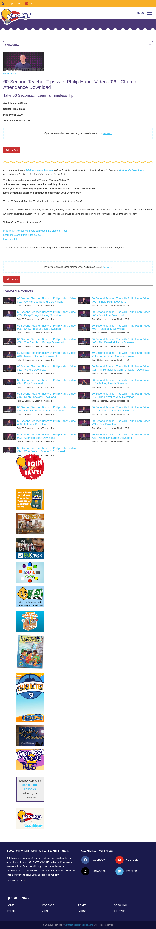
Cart (31, 3)
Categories (78, 45)
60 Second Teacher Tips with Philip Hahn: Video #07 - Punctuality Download (121, 327)
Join (19, 3)
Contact (119, 911)
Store (10, 911)
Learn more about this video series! (22, 234)
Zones (82, 905)
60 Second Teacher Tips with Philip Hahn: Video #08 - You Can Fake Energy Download (46, 341)
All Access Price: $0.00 (16, 120)
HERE (54, 870)
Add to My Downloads (132, 170)
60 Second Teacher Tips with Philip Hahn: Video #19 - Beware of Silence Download (121, 409)
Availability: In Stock (15, 103)
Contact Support (72, 925)
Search (4, 3)
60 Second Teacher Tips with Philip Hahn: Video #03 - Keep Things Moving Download (46, 313)
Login (11, 3)
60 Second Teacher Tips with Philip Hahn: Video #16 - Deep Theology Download (46, 395)
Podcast (48, 905)
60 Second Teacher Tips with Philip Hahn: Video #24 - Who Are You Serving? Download (46, 450)
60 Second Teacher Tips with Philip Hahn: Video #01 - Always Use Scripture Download (46, 300)
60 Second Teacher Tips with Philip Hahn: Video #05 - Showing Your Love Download (46, 327)
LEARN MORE (16, 881)
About (82, 911)
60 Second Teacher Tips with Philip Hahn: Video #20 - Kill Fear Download (46, 422)
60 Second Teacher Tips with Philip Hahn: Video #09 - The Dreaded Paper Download (121, 341)
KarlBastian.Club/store (21, 870)
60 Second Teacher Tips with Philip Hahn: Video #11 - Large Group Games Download (121, 354)
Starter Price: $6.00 (14, 108)
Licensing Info (10, 239)
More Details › (10, 73)
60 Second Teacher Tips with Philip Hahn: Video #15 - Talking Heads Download (121, 382)
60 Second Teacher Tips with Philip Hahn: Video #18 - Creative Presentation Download (46, 409)
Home (10, 905)
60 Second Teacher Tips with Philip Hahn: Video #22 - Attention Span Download (46, 436)
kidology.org (87, 925)
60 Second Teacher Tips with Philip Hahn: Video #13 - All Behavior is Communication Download (121, 368)
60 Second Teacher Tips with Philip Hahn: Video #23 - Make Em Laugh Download (121, 436)
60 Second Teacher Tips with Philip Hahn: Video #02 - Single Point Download (121, 300)
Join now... (107, 133)
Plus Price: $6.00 (13, 114)
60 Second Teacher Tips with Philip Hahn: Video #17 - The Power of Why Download (121, 395)
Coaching (120, 905)
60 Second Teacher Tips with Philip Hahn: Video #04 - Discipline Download (121, 313)
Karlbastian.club (38, 862)
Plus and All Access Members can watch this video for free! (35, 230)
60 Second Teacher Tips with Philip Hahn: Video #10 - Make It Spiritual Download (46, 354)
